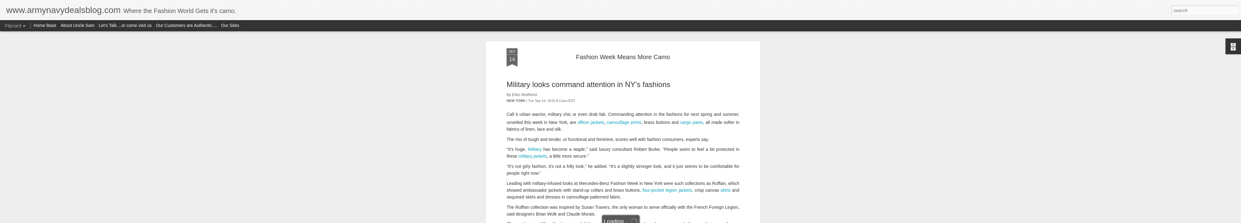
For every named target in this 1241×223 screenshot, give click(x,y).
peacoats (581, 145)
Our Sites (230, 25)
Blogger (640, 219)
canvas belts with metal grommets (539, 94)
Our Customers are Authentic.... (186, 25)
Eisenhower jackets (715, 114)
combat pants (550, 138)
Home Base (45, 25)
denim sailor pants (681, 94)
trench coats (616, 114)
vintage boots (716, 87)
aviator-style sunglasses (613, 121)
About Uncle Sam (77, 25)
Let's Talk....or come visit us (125, 25)
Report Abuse (658, 219)
